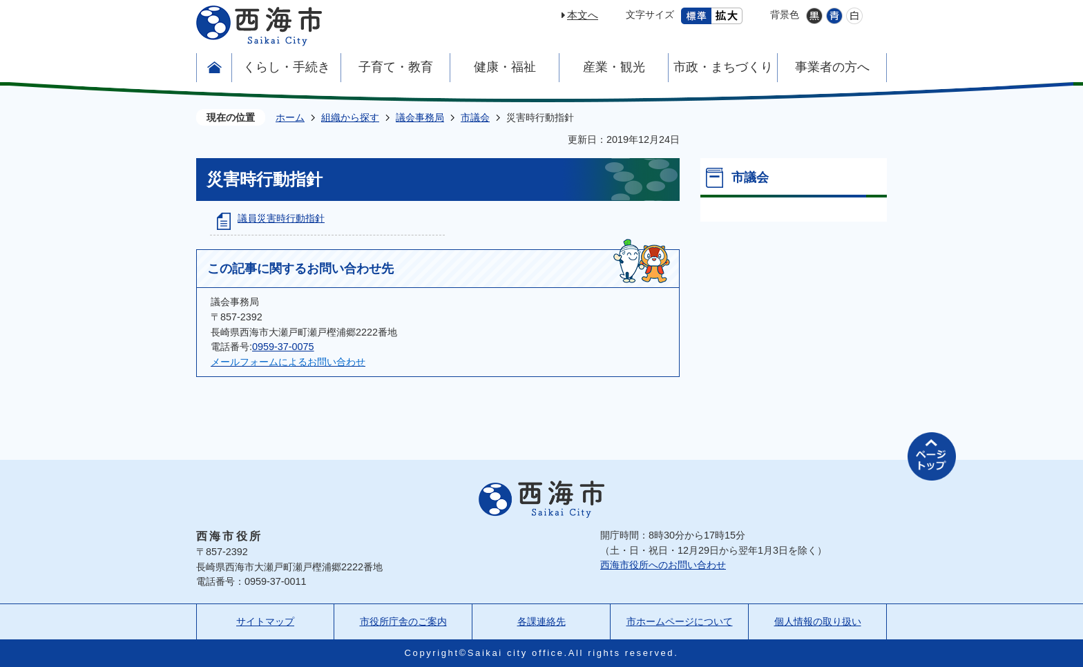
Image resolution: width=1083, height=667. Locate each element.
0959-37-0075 (283, 346)
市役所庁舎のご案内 (403, 621)
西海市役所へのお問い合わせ (663, 564)
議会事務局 (420, 117)
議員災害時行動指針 (281, 218)
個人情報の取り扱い (817, 621)
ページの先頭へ (932, 456)
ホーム (290, 117)
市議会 (475, 117)
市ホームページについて (679, 621)
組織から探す (350, 117)
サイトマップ (265, 621)
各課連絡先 (541, 621)
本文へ (582, 15)
